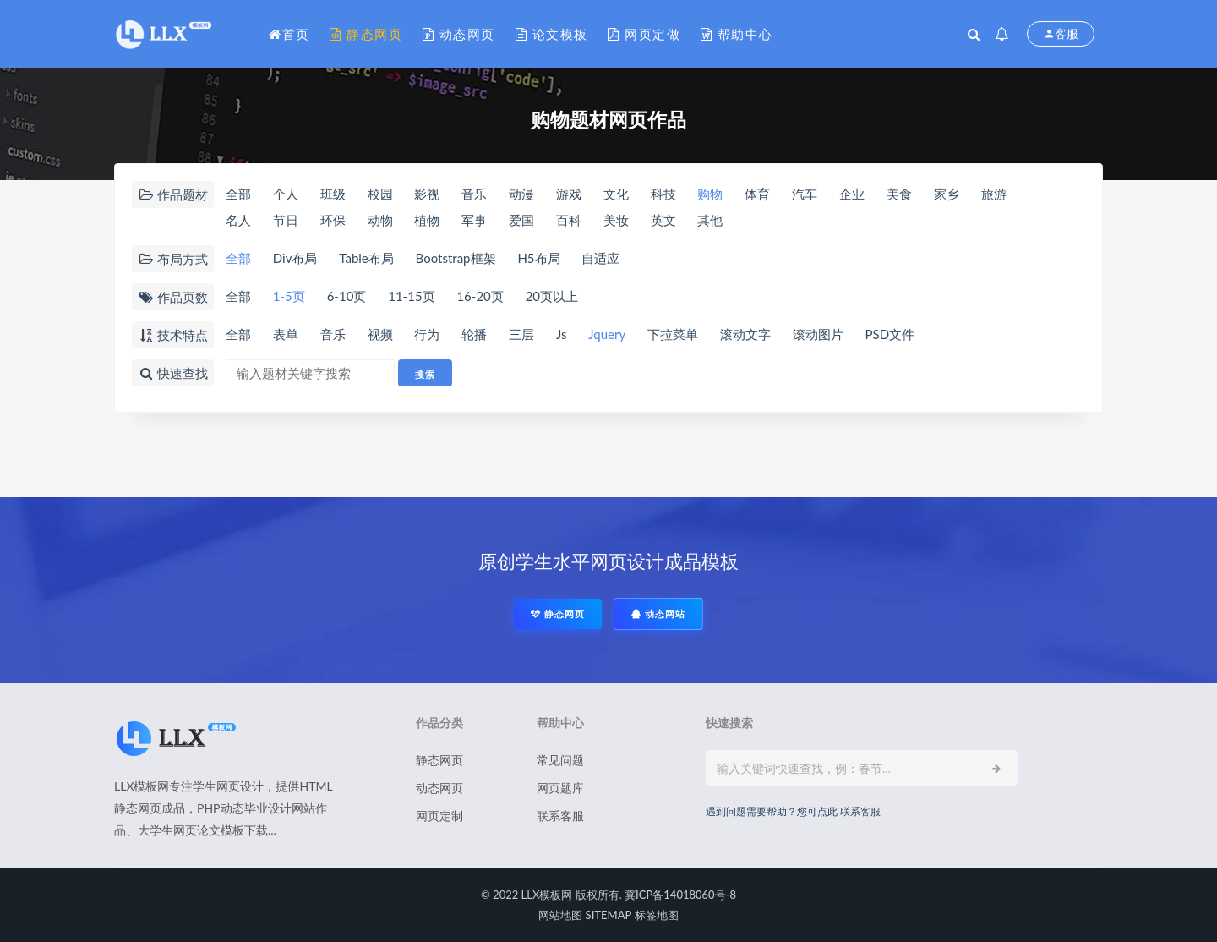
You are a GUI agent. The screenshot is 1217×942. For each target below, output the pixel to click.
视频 (380, 334)
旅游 (994, 193)
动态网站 (658, 613)
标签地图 (657, 915)
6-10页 (347, 296)
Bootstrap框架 (456, 258)
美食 (899, 193)
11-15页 (411, 296)
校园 (380, 193)
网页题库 (560, 787)
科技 (663, 193)
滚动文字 (745, 334)
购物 (710, 193)
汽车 (804, 193)
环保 (333, 219)
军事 (474, 219)
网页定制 (439, 815)
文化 (616, 193)
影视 (426, 193)
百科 (568, 219)
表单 (285, 334)
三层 (521, 334)
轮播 (474, 334)
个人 (285, 193)
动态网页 (459, 33)
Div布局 (295, 258)
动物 (380, 219)
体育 (757, 193)
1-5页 (289, 296)
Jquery (606, 334)
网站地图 (560, 915)
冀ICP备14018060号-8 (680, 894)
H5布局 (538, 258)
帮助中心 (737, 33)
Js (561, 334)
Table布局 (366, 258)
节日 (285, 219)
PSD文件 (890, 334)
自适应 (600, 258)
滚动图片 (818, 334)
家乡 (946, 193)
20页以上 (552, 296)
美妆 (616, 219)
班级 (333, 193)
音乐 (474, 193)
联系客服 (560, 815)
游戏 (568, 193)
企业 (852, 193)
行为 (426, 334)
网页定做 (644, 33)
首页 (289, 33)
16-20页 (479, 296)
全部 (238, 193)
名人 (238, 219)
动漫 (521, 193)
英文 (663, 219)
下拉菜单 (672, 334)
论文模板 (552, 33)
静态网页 (366, 33)
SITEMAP (609, 915)
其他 (710, 219)
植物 (426, 219)
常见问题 (560, 760)
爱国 (521, 219)
